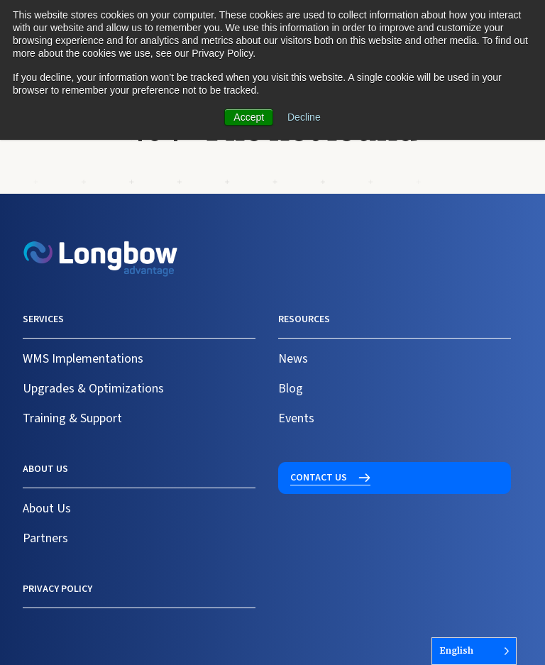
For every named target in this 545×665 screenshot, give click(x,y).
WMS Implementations (83, 359)
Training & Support (72, 418)
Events (296, 418)
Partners (45, 538)
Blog (290, 388)
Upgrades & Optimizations (93, 388)
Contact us (318, 478)
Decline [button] (304, 117)
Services (43, 319)
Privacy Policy (57, 589)
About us (45, 469)
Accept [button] (248, 117)
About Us (47, 508)
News (293, 359)
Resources (304, 319)
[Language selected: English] (474, 651)
